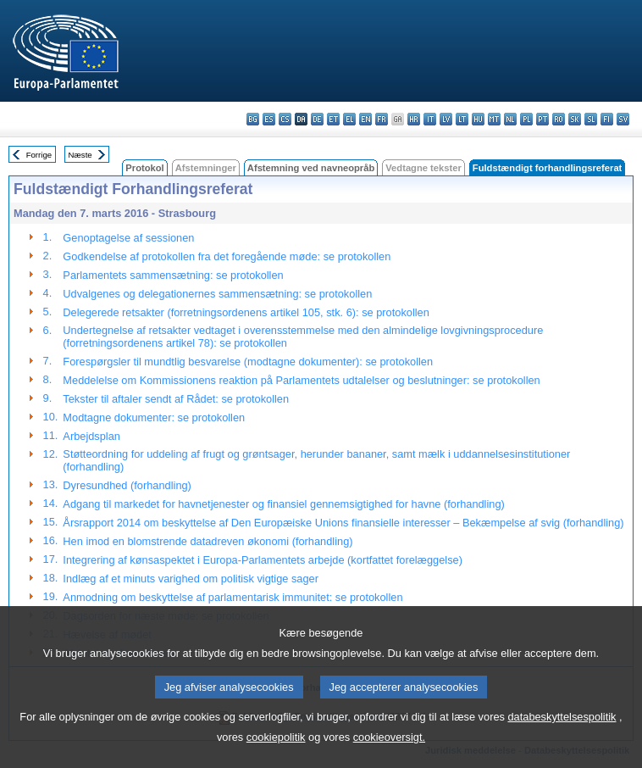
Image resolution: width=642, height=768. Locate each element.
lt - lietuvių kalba (462, 119)
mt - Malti (494, 119)
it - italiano (429, 119)
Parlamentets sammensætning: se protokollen (173, 275)
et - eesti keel (333, 119)
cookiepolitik (276, 749)
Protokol (144, 168)
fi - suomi (606, 119)
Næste (79, 154)
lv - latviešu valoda (446, 119)
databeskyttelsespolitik (561, 729)
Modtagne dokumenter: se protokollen (154, 417)
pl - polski (526, 119)
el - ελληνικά (349, 119)
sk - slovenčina (574, 119)
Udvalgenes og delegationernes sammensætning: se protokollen (217, 293)
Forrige (39, 154)
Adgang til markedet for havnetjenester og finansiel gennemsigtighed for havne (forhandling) (283, 504)
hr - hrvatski (413, 119)
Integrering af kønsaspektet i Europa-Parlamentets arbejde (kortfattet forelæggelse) (262, 560)
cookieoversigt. (389, 749)
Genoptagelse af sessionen (128, 237)
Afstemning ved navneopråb (310, 168)
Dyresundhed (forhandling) (127, 485)
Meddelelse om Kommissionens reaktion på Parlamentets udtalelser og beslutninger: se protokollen (301, 380)
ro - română (558, 119)
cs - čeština (285, 119)
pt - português (542, 119)
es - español (269, 119)
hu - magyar (478, 119)
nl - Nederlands (510, 119)
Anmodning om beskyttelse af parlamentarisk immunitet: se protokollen (232, 597)
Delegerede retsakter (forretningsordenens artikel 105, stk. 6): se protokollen (246, 312)
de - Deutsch (317, 119)
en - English (365, 119)
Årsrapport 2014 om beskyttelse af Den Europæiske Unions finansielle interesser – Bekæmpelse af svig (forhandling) (343, 522)
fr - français (381, 119)
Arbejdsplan (91, 436)
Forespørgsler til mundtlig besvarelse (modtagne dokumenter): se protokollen (248, 361)
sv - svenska (623, 119)
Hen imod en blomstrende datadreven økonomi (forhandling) (207, 541)
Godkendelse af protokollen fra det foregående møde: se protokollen (226, 256)
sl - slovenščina (590, 119)
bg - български (252, 119)
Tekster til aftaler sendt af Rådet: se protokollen (176, 398)
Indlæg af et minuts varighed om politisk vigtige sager (190, 578)
